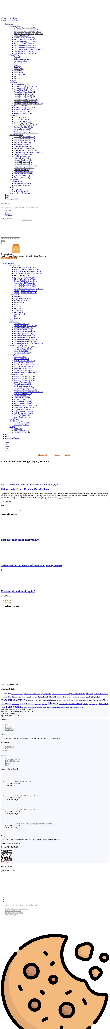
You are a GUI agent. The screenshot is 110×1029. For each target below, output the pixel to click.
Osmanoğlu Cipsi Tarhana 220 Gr (25, 53)
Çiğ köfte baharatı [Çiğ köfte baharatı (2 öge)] (65, 707)
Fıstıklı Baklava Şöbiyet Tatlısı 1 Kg (26, 98)
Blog (13, 484)
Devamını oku (6, 501)
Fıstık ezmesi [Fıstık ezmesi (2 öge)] (34, 697)
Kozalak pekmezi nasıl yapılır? (18, 591)
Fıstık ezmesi (18, 71)
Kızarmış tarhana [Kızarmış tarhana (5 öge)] (74, 700)
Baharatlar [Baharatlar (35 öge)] (6, 693)
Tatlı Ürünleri (14, 82)
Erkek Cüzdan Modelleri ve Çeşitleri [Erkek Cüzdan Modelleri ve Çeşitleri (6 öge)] (19, 697)
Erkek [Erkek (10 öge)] (91, 694)
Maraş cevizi (18, 73)
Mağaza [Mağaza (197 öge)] (53, 703)
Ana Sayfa (8, 210)
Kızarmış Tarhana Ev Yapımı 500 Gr (26, 30)
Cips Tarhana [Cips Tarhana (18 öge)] (46, 694)
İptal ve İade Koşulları (13, 911)
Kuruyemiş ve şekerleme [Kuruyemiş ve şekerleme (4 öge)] (61, 700)
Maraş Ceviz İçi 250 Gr (22, 111)
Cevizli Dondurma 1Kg (22, 170)
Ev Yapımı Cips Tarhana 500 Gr (25, 28)
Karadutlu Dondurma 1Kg (23, 164)
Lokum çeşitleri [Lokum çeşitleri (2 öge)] (82, 700)
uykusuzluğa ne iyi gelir (50, 484)
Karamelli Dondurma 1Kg (23, 162)
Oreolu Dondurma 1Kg (22, 156)
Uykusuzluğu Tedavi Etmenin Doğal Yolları (25, 489)
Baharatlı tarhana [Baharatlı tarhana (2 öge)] (15, 694)
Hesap (6, 212)
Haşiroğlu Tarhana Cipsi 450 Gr (25, 45)
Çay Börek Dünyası (16, 181)
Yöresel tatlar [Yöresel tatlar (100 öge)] (13, 706)
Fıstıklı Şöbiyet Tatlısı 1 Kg (23, 94)
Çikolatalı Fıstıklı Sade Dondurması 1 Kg (28, 152)
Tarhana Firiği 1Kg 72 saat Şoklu (25, 41)
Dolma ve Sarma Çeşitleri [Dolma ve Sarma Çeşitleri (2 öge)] (61, 694)
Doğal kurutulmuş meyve (22, 59)
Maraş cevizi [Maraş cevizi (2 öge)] (100, 700)
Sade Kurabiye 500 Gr (21, 185)
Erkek (7, 197)
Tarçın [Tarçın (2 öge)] (97, 704)
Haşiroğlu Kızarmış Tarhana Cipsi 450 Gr (28, 49)
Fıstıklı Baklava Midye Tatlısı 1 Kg (26, 100)
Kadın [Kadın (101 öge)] (41, 696)
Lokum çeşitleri (19, 74)
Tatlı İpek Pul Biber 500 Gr (23, 127)
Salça (16, 65)
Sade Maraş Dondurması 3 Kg (24, 141)
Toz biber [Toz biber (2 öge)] (3, 707)
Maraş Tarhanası (15, 26)
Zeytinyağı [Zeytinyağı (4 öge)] (25, 707)
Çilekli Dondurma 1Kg (22, 175)
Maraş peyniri (18, 69)
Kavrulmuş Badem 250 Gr (23, 113)
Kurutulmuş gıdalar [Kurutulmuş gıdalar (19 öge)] (46, 700)
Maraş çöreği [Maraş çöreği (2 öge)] (45, 704)
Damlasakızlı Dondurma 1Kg (24, 168)
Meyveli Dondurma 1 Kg (22, 142)
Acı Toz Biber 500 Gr (21, 119)
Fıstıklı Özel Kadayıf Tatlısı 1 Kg (25, 86)
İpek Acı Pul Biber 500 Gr (23, 129)
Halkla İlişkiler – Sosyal (13, 761)
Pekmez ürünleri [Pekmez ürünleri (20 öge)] (75, 703)
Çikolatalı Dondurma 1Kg (23, 146)
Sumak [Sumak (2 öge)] (93, 704)
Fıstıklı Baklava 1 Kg (21, 84)
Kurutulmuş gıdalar (20, 61)
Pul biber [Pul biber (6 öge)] (85, 704)
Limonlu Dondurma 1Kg (22, 158)
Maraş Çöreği (14, 179)
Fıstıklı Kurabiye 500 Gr (22, 183)
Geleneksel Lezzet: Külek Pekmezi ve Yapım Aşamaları (31, 565)
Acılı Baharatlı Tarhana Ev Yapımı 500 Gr (28, 34)
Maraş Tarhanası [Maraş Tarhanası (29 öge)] (27, 703)
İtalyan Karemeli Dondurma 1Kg (25, 166)
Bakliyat (17, 78)
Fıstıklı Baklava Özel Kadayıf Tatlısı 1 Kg (28, 104)
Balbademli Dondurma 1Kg (23, 174)
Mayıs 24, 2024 (6, 484)
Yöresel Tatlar (14, 55)
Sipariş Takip (8, 215)
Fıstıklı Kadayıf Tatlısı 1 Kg (23, 88)
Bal (15, 76)
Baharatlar (17, 57)
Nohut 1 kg (18, 189)
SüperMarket (43, 455)
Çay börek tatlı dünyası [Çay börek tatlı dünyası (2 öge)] (33, 707)
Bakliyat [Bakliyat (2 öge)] (21, 694)
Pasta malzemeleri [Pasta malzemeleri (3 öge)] (63, 704)
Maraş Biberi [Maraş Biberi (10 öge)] (91, 700)
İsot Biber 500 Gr (20, 117)
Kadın (7, 195)
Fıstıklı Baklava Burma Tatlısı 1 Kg (26, 102)
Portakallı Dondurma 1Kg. (23, 154)
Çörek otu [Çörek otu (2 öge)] (82, 707)
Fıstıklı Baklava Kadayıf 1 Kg (24, 96)
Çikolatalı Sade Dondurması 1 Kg (25, 150)
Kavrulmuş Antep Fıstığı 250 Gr (25, 107)
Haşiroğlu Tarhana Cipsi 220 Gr (25, 47)
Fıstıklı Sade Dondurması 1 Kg (24, 148)
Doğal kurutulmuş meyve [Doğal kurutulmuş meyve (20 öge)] (78, 694)
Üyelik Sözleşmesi (11, 915)
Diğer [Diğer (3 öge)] (53, 694)
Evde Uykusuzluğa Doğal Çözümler (28, 484)
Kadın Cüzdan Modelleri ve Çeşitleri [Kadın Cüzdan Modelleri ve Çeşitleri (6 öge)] (56, 697)
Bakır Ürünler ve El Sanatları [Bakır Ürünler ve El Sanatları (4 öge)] (32, 694)
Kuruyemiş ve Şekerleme (18, 106)
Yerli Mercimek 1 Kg (21, 191)
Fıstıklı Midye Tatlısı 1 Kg (23, 90)
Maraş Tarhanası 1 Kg (21, 36)
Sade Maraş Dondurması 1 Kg (24, 137)
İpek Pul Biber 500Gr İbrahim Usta (26, 133)
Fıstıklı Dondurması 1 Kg (23, 144)
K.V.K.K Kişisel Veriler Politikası (17, 909)
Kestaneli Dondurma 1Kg (23, 160)
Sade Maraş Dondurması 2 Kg (24, 139)
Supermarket (9, 24)
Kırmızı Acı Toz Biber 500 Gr (24, 121)
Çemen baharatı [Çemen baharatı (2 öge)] (42, 707)
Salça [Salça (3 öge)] (90, 704)
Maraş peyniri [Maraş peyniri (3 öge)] (15, 704)
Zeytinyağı (17, 67)
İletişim (7, 763)
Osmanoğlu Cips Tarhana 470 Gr (25, 51)
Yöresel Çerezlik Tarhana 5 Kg (24, 38)
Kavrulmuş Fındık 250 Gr (23, 109)
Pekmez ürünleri (19, 63)
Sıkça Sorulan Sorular (12, 759)
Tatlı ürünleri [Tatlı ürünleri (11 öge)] (103, 704)
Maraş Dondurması (16, 135)
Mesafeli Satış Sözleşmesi (14, 913)
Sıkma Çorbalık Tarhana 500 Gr (25, 39)
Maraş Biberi (14, 115)
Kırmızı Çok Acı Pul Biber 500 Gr (26, 125)
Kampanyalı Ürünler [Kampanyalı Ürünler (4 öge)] (31, 700)
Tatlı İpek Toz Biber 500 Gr (23, 123)
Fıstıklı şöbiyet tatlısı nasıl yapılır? (20, 539)
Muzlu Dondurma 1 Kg (22, 177)
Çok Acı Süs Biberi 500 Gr (23, 131)
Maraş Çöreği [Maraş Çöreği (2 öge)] (38, 704)
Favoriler (7, 214)
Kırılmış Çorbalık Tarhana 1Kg (24, 43)
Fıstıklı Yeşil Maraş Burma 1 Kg (25, 92)
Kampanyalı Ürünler (12, 199)
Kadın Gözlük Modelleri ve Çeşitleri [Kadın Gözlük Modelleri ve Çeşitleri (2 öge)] (77, 697)
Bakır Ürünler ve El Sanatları (20, 193)
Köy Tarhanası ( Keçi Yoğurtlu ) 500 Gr (27, 32)
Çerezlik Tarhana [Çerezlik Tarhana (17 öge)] (54, 707)
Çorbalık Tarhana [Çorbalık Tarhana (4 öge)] (74, 707)
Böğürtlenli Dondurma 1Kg (23, 172)
